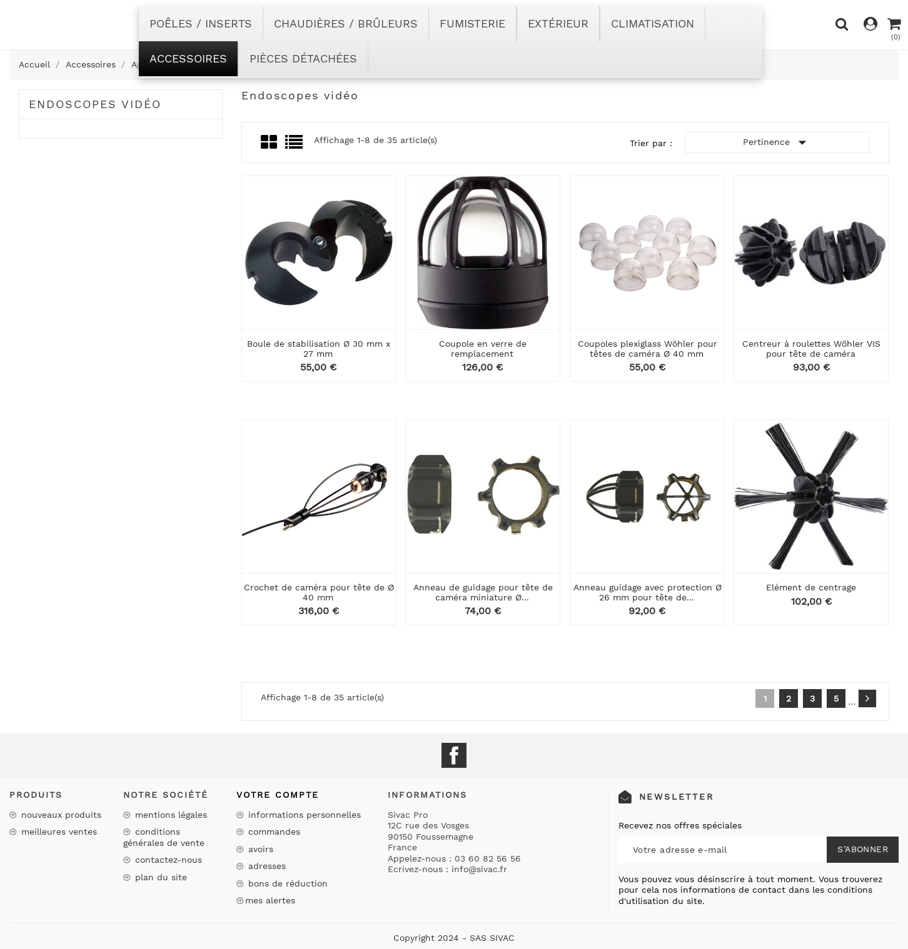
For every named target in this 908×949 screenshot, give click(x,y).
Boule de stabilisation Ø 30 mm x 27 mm (318, 348)
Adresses (265, 866)
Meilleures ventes (57, 832)
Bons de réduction (286, 883)
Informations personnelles (303, 815)
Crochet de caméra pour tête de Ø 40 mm (319, 592)
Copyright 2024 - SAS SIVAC (454, 938)
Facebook (454, 755)
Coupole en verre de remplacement (483, 348)
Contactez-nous (167, 860)
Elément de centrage (811, 587)
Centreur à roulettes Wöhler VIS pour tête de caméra (811, 348)
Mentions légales (169, 815)
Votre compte (277, 795)
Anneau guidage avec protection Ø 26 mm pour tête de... (647, 592)
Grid (270, 142)
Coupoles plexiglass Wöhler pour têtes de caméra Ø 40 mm (647, 348)
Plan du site (159, 877)
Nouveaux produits (59, 815)
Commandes (272, 832)
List (295, 145)
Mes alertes (270, 900)
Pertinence (777, 142)
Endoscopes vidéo (95, 104)
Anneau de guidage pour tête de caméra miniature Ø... (483, 592)
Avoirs (259, 849)
